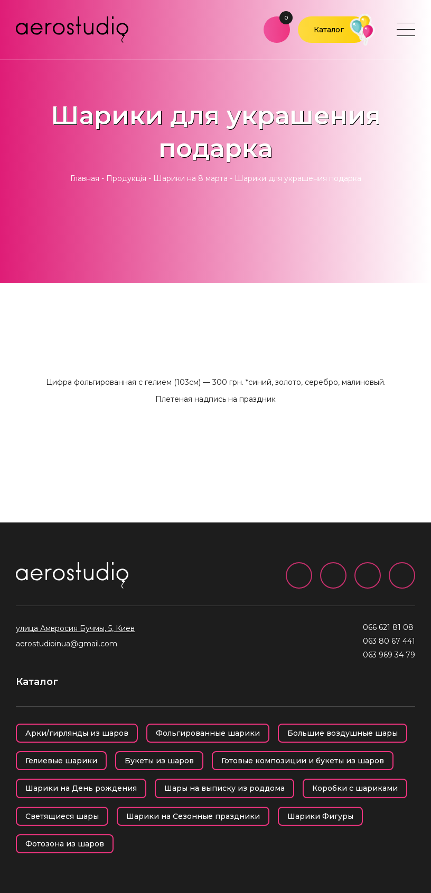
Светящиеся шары (62, 816)
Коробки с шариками (355, 788)
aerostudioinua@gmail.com (66, 643)
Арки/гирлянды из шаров (76, 733)
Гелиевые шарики (61, 760)
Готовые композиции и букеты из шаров (302, 760)
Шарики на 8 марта (190, 178)
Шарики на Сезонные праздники (193, 816)
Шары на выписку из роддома (224, 788)
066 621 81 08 (388, 627)
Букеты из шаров (159, 760)
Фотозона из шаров (64, 844)
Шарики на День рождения (81, 788)
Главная (84, 178)
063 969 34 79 (389, 655)
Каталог (329, 29)
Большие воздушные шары (342, 733)
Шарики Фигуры (320, 816)
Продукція (126, 178)
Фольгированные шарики (208, 733)
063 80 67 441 (389, 641)
